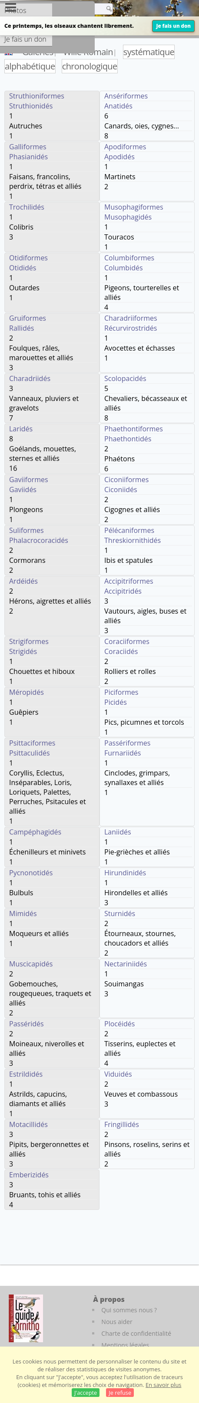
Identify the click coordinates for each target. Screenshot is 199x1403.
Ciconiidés (120, 489)
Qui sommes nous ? (129, 1310)
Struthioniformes (36, 96)
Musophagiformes (133, 207)
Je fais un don (173, 26)
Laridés (21, 429)
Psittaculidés (29, 753)
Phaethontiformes (133, 429)
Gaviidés (22, 489)
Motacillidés (28, 1124)
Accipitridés (123, 591)
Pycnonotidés (31, 872)
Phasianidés (28, 156)
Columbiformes (129, 258)
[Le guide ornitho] (26, 1318)
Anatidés (118, 106)
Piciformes (121, 692)
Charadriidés (29, 378)
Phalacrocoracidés (38, 540)
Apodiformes (125, 146)
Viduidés (118, 1074)
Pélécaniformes (129, 530)
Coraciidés (121, 651)
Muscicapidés (31, 964)
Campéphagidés (35, 832)
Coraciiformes (126, 641)
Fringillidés (121, 1124)
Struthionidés (31, 106)
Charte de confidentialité (136, 1333)
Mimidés (23, 913)
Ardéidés (23, 581)
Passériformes (127, 743)
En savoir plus (163, 1385)
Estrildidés (26, 1074)
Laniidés (117, 832)
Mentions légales (125, 1345)
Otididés (22, 268)
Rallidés (21, 328)
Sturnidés (119, 913)
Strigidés (23, 651)
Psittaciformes (32, 743)
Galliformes (27, 146)
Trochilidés (26, 207)
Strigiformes (29, 641)
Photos (15, 10)
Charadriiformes (130, 318)
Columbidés (123, 268)
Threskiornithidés (132, 540)
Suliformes (26, 530)
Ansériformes (126, 96)
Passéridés (26, 1023)
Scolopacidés (125, 378)
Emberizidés (29, 1175)
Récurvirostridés (130, 328)
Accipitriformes (128, 581)
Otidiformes (28, 258)
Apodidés (119, 156)
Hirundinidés (125, 872)
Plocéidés (119, 1023)
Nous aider (116, 1322)
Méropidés (26, 692)
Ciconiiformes (126, 479)
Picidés (115, 702)
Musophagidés (128, 217)
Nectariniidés (125, 964)
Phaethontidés (127, 439)
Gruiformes (27, 318)
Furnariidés (122, 753)
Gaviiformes (28, 479)
